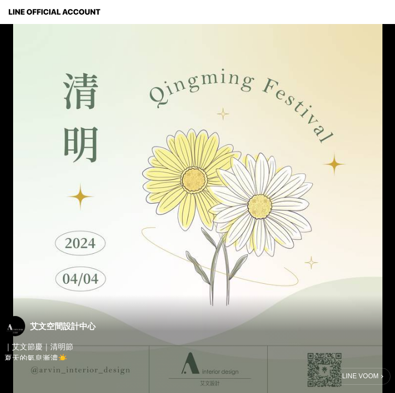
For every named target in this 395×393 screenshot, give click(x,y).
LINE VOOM (360, 376)
